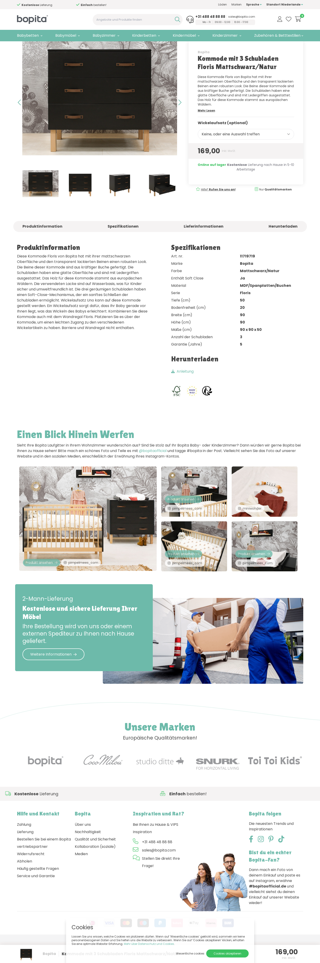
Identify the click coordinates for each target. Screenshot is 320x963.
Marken (236, 4)
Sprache (254, 4)
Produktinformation (42, 242)
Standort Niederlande (284, 4)
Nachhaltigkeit (88, 853)
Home (21, 47)
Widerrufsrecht (31, 875)
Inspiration (142, 853)
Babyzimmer (104, 35)
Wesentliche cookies (190, 953)
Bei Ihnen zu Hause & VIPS (155, 845)
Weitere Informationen (53, 675)
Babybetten (28, 35)
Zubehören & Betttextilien (277, 35)
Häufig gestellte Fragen (38, 889)
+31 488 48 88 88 (210, 17)
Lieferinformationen (203, 242)
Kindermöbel (184, 35)
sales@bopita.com (241, 17)
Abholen (24, 882)
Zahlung (24, 845)
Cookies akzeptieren (227, 953)
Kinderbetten (144, 35)
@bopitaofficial (153, 466)
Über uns (83, 845)
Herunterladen (283, 242)
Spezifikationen (123, 242)
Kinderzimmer (225, 35)
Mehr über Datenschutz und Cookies (149, 944)
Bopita (203, 68)
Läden (222, 4)
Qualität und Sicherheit (95, 860)
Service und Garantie (36, 897)
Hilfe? (47, 5)
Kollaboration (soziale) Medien (95, 871)
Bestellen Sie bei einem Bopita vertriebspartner (44, 864)
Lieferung (25, 853)
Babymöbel (65, 35)
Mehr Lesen (206, 126)
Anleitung (182, 387)
